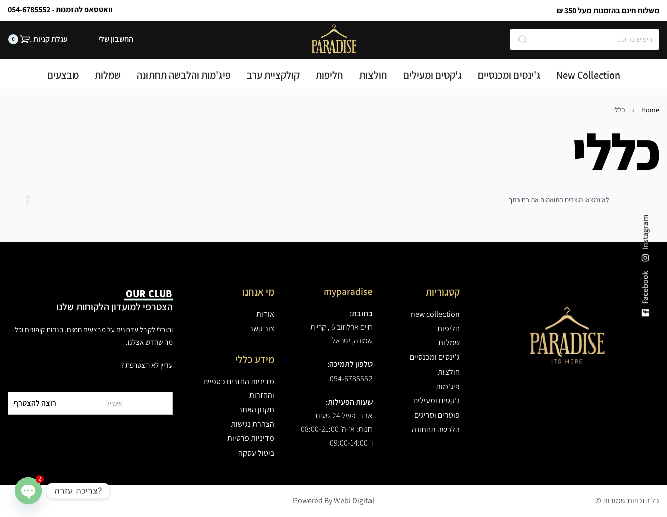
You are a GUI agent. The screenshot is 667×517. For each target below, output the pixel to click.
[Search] (522, 39)
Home (650, 109)
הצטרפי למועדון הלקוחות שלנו (114, 300)
